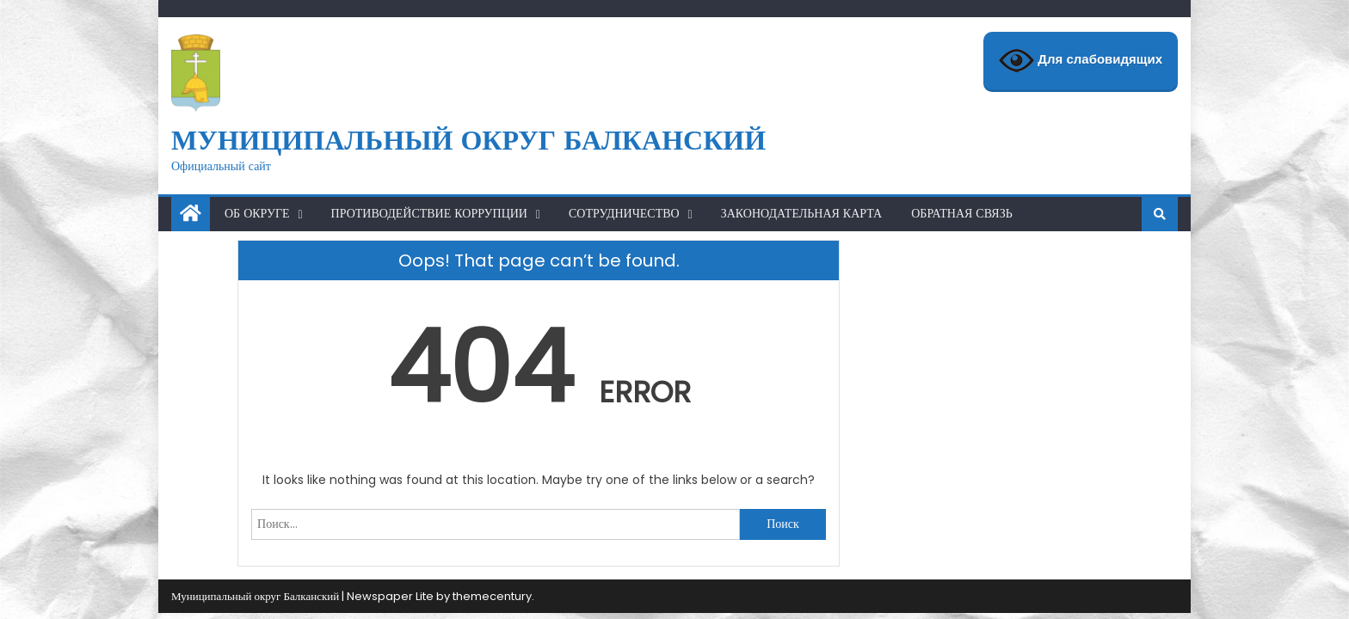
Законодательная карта (802, 213)
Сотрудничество (624, 213)
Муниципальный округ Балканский (468, 139)
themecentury (492, 596)
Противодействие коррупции (429, 213)
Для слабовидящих (1080, 60)
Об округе (257, 213)
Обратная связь (962, 213)
